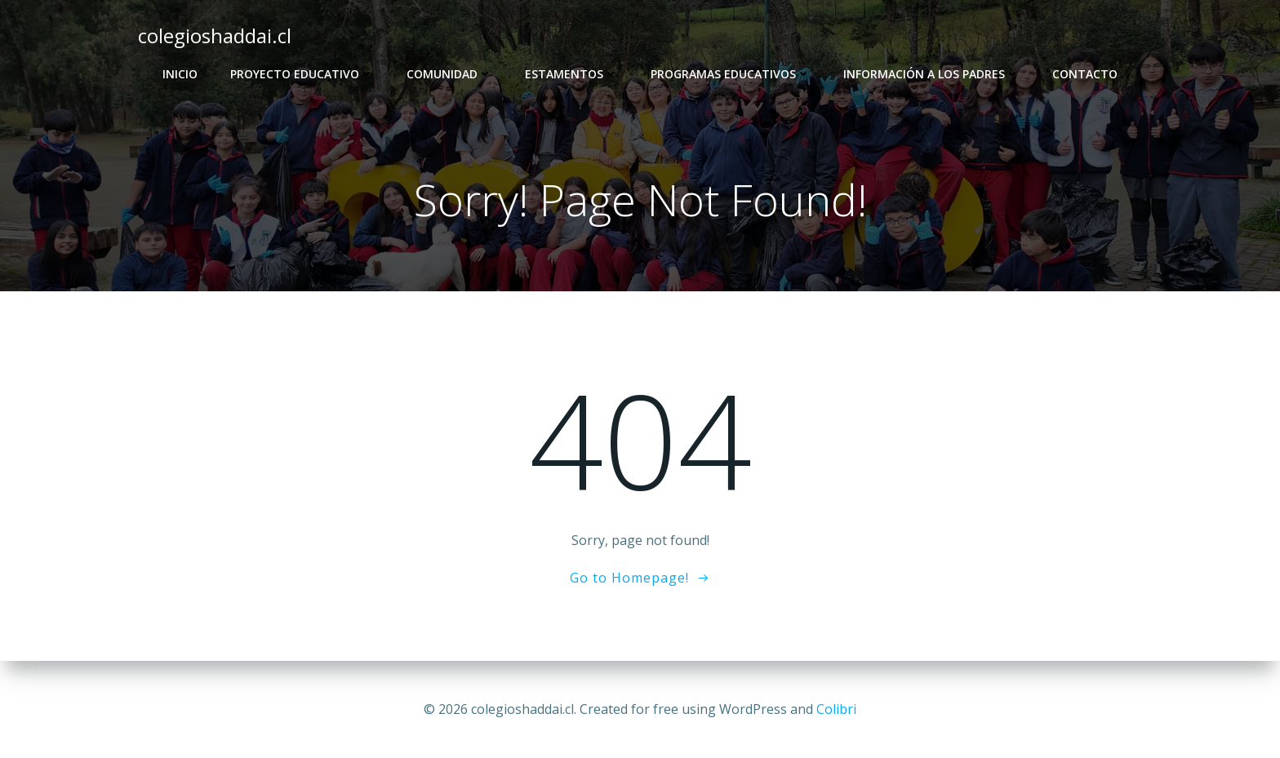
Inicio (180, 74)
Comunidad (449, 74)
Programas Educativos (731, 74)
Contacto (1085, 74)
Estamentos (571, 74)
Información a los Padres (931, 74)
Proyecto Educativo (302, 74)
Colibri (836, 709)
